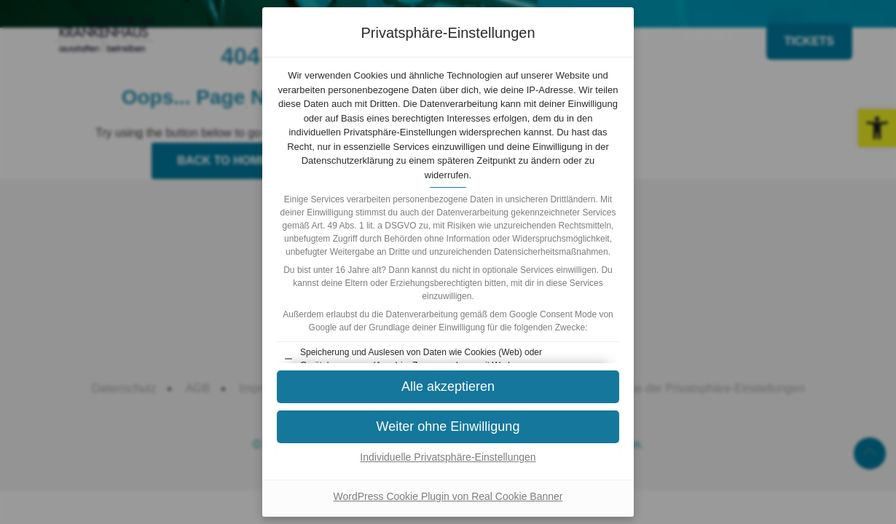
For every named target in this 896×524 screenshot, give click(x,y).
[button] (448, 386)
